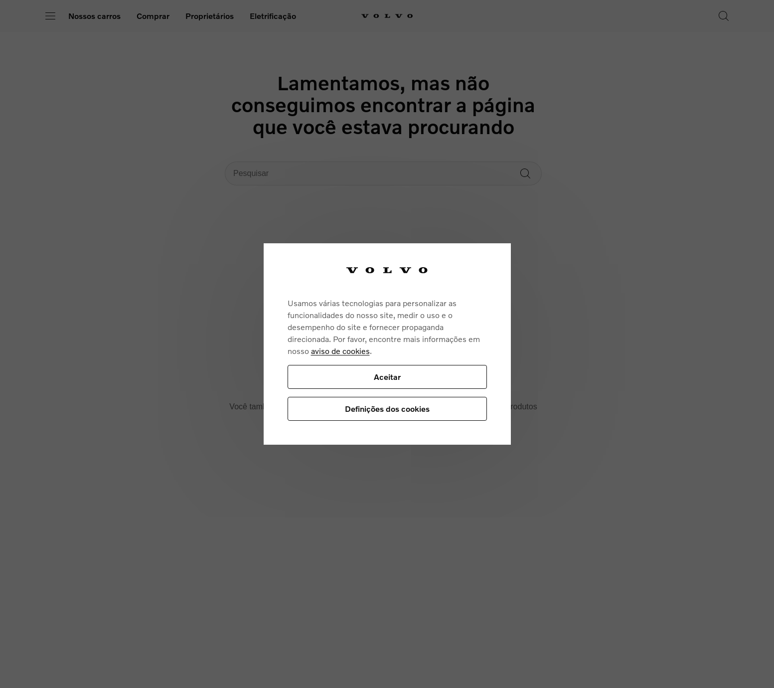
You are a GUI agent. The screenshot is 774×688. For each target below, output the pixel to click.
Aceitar (387, 376)
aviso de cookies (340, 350)
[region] (387, 344)
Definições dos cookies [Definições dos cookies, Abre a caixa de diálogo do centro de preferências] (387, 408)
